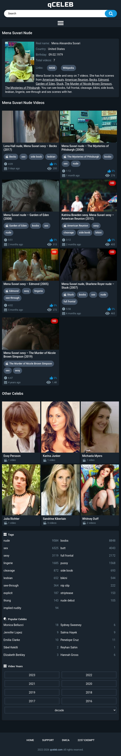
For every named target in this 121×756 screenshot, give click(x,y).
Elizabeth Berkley (31, 655)
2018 (89, 692)
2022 (89, 675)
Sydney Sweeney (87, 625)
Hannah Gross (87, 655)
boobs (87, 540)
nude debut (87, 600)
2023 (32, 675)
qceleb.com (56, 749)
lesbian (31, 578)
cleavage (31, 570)
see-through (31, 585)
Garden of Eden (45, 83)
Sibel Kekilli (31, 647)
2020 (89, 683)
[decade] (60, 710)
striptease (87, 593)
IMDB (52, 68)
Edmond (103, 79)
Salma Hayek (87, 632)
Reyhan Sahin (87, 647)
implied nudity (31, 608)
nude (31, 540)
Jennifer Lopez (31, 632)
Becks (93, 79)
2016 (89, 701)
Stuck (60, 83)
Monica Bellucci (31, 625)
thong (31, 600)
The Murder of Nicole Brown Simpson (88, 83)
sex (31, 548)
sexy (31, 555)
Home (30, 740)
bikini (87, 578)
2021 (32, 683)
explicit (31, 593)
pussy (87, 563)
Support (48, 740)
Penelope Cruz (87, 640)
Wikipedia (68, 68)
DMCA (65, 740)
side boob (87, 570)
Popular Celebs (17, 619)
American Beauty (53, 79)
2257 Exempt (86, 740)
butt (87, 548)
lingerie (31, 563)
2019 (32, 692)
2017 (32, 701)
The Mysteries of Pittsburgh (22, 87)
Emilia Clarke (31, 640)
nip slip (87, 585)
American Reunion (76, 79)
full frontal (87, 555)
